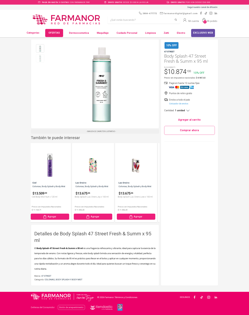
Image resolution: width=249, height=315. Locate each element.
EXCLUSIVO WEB (203, 32)
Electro (181, 32)
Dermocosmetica (79, 32)
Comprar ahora (189, 130)
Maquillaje (103, 32)
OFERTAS (54, 32)
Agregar (51, 217)
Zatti (166, 32)
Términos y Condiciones (126, 297)
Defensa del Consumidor (43, 307)
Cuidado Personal (127, 32)
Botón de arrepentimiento (71, 307)
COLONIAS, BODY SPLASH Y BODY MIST (63, 279)
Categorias (33, 32)
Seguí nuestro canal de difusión (202, 7)
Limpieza (150, 32)
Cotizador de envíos (178, 103)
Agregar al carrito (189, 119)
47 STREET (46, 276)
